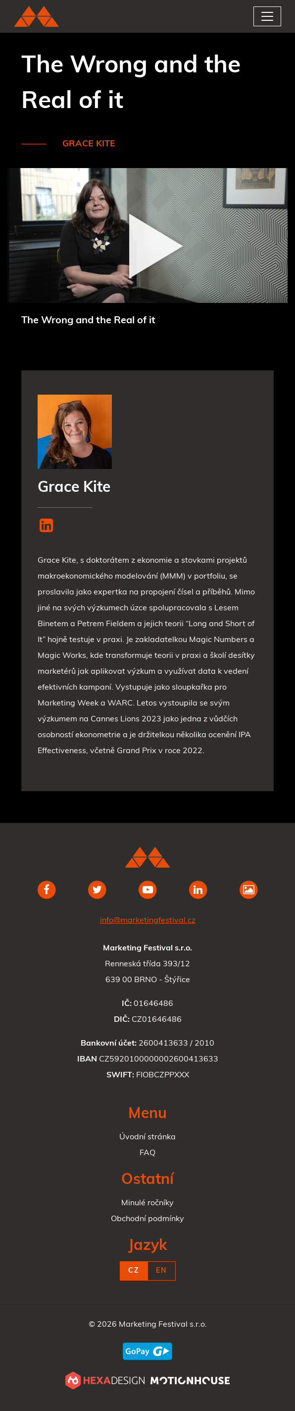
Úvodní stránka (147, 1137)
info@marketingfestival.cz (148, 921)
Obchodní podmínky (147, 1219)
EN (161, 1271)
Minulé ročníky (147, 1203)
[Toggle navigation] (267, 16)
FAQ (147, 1153)
